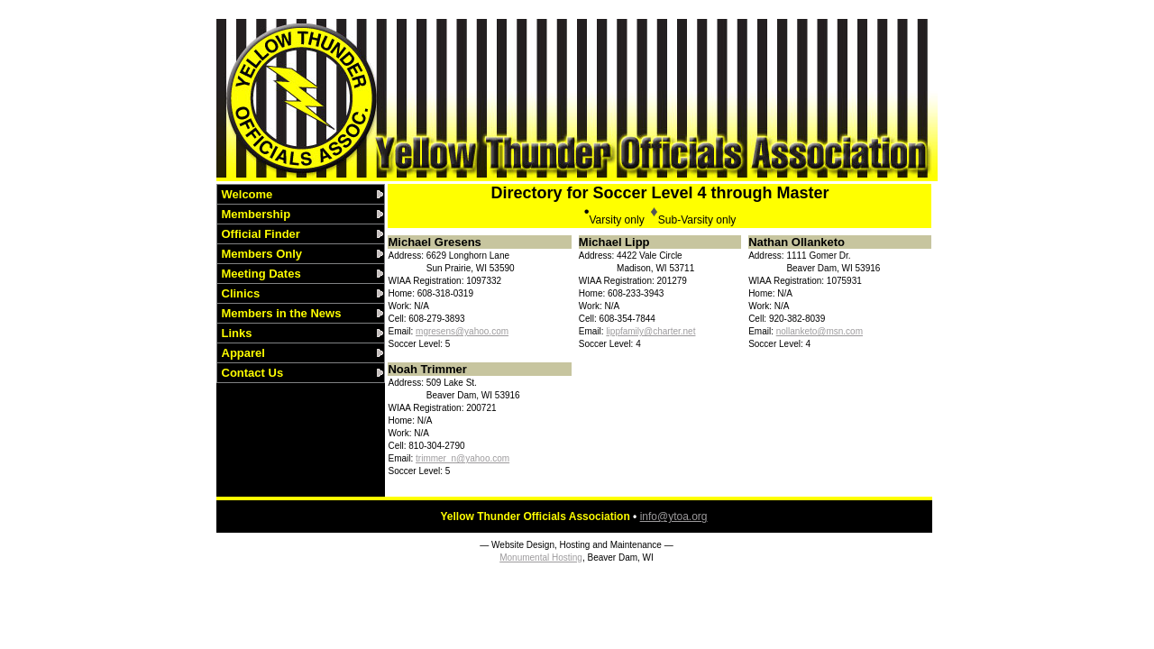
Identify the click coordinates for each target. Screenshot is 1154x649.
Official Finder (261, 234)
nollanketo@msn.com (819, 331)
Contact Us (253, 372)
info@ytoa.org (674, 516)
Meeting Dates (261, 273)
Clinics (241, 293)
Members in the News (282, 313)
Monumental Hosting (540, 557)
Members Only (262, 254)
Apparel (243, 353)
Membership (256, 214)
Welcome (247, 194)
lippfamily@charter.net (650, 331)
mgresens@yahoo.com (462, 331)
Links (237, 333)
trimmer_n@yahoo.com (462, 458)
